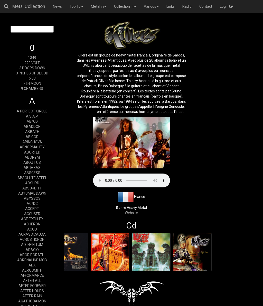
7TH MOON (32, 83)
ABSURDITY (32, 188)
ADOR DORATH (32, 255)
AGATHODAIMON (32, 301)
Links (170, 6)
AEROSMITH (32, 270)
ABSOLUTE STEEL (32, 178)
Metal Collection (28, 6)
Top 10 (76, 6)
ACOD (32, 229)
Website (131, 213)
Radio (187, 6)
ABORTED (32, 152)
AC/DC (32, 204)
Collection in (125, 6)
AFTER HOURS (32, 291)
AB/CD (32, 121)
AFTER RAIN (32, 296)
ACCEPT (32, 209)
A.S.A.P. (32, 116)
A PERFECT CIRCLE (32, 111)
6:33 (32, 78)
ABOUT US (32, 162)
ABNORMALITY (32, 147)
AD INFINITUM (32, 245)
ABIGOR (32, 137)
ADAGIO (32, 250)
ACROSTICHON (32, 239)
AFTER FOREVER (32, 286)
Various (151, 6)
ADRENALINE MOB (32, 260)
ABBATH (32, 132)
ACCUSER (32, 214)
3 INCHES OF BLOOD (32, 73)
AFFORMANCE (32, 275)
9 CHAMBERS (32, 89)
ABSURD (32, 183)
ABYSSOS (32, 198)
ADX (32, 265)
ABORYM (32, 157)
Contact (205, 6)
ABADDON (32, 127)
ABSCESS (32, 173)
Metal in (98, 6)
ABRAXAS (32, 168)
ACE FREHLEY (32, 219)
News (57, 6)
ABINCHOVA (32, 142)
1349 (32, 58)
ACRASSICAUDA (32, 234)
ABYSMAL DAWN (32, 193)
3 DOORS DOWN (32, 68)
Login (226, 6)
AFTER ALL (32, 281)
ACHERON (32, 224)
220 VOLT (32, 63)
